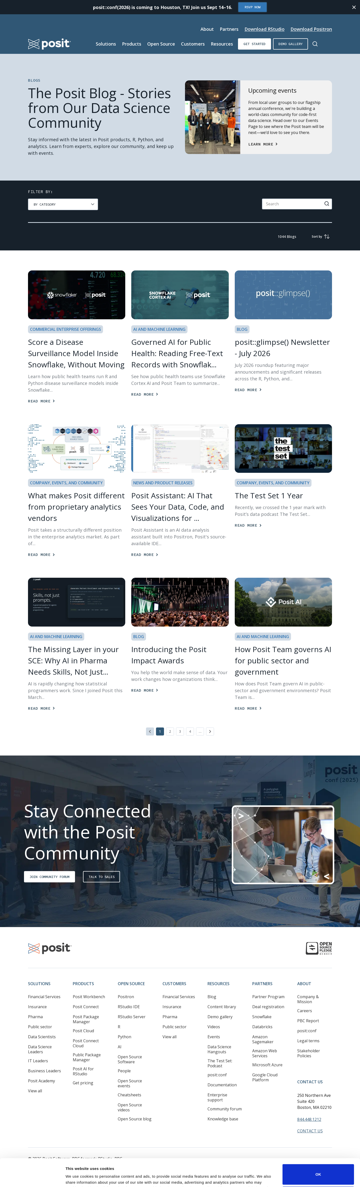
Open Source (131, 983)
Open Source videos (130, 1107)
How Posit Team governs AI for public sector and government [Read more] (283, 660)
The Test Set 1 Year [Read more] (269, 495)
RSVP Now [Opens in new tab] (252, 7)
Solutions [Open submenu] (106, 44)
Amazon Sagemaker (263, 1039)
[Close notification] (354, 7)
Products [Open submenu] (131, 44)
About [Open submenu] (207, 29)
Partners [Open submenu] (229, 29)
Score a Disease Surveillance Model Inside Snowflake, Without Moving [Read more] (76, 353)
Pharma (35, 1016)
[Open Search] (315, 43)
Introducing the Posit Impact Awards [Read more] (168, 655)
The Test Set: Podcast (220, 1063)
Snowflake (262, 1016)
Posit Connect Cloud (86, 1043)
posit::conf (217, 1074)
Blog (212, 996)
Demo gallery (290, 44)
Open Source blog (135, 1118)
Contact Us (310, 1081)
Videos (214, 1026)
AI (120, 1046)
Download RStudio (264, 29)
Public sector (40, 1026)
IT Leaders (38, 1060)
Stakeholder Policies (308, 1053)
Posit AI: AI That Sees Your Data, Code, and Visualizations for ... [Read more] (177, 506)
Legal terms (308, 1040)
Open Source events (130, 1083)
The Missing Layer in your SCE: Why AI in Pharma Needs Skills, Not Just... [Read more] (73, 660)
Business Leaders (44, 1070)
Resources (219, 983)
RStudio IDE (129, 1006)
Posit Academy (41, 1080)
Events (214, 1036)
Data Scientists (42, 1036)
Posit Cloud (83, 1030)
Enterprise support (217, 1097)
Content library (222, 1006)
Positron (126, 996)
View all (35, 1090)
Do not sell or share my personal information (318, 1170)
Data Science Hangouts (219, 1049)
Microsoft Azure (267, 1064)
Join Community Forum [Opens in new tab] (50, 876)
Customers (174, 983)
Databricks (262, 1026)
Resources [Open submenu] (222, 44)
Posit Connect (86, 1006)
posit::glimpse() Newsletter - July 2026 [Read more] (282, 347)
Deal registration (268, 1006)
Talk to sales (101, 876)
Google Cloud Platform (265, 1077)
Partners (262, 983)
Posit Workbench (89, 996)
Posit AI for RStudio (83, 1071)
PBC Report (308, 1020)
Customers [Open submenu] (193, 44)
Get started (255, 44)
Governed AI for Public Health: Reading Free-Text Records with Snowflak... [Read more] (177, 353)
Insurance (37, 1006)
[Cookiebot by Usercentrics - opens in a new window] (32, 1177)
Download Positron (311, 29)
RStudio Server (132, 1016)
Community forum (225, 1108)
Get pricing (83, 1082)
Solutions (39, 983)
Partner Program (268, 996)
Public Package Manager (87, 1057)
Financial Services (44, 996)
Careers (304, 1010)
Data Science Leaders (40, 1049)
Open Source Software (130, 1059)
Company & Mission (308, 999)
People (124, 1070)
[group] (63, 204)
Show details (77, 1176)
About (304, 983)
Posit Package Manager (86, 1019)
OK (318, 1148)
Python (124, 1036)
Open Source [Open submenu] (161, 44)
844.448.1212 (309, 1119)
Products (83, 983)
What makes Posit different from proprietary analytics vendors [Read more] (76, 506)
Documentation (222, 1084)
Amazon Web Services (264, 1053)
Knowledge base (223, 1118)
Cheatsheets (129, 1094)
